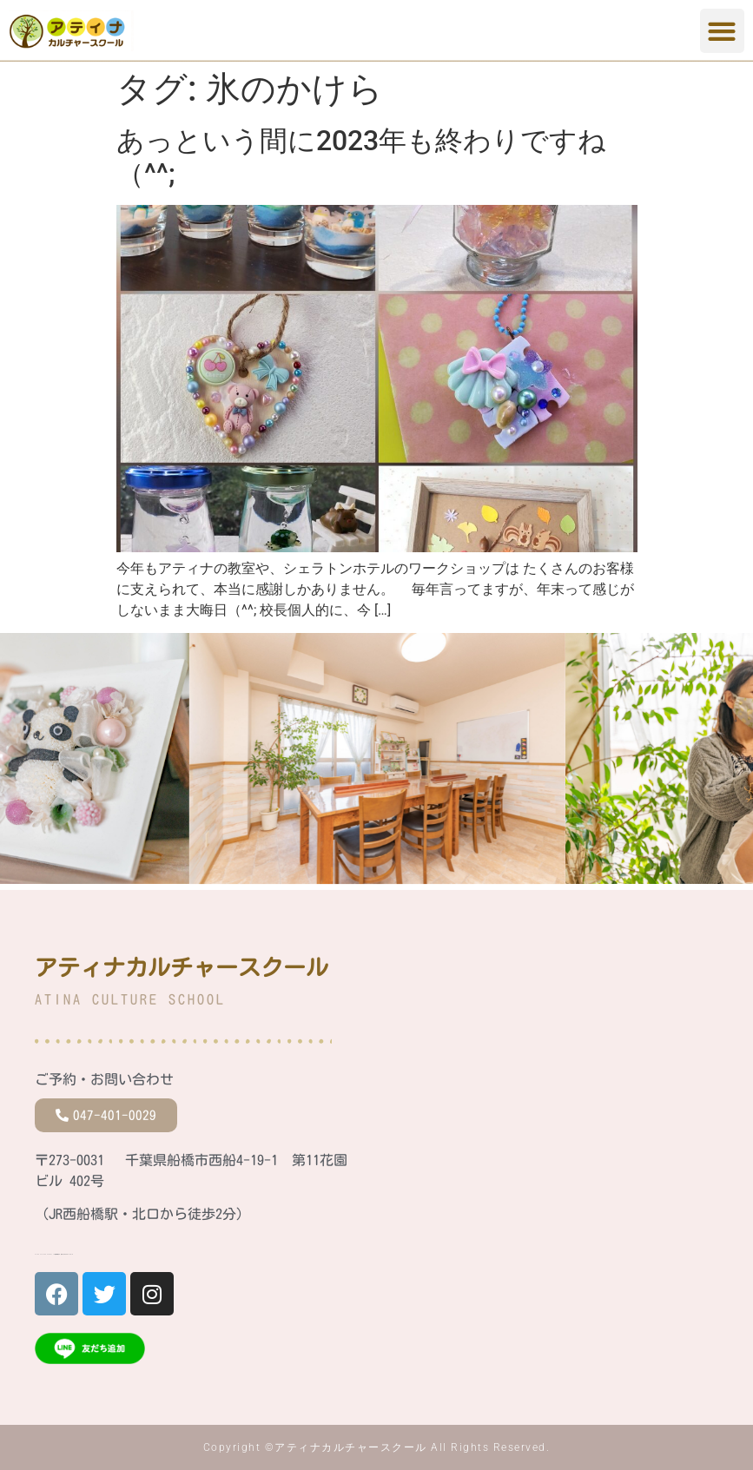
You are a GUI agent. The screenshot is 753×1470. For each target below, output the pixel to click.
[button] (722, 31)
